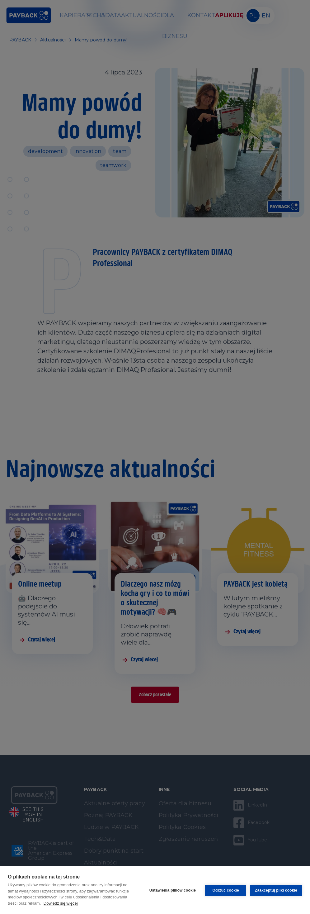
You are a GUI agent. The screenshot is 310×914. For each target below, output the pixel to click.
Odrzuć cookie (225, 890)
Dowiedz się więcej (61, 903)
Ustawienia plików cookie (172, 890)
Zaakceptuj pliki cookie (276, 890)
